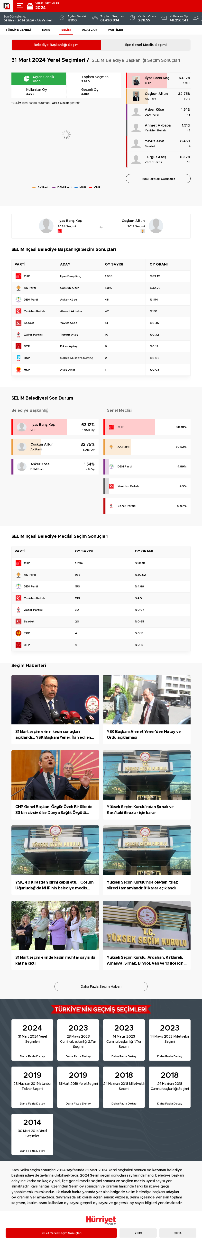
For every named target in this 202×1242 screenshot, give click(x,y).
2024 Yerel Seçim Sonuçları (61, 1233)
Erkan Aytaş (69, 346)
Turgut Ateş (155, 157)
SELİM (66, 29)
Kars (46, 29)
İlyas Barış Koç (157, 78)
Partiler (115, 29)
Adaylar (89, 29)
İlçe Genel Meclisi (145, 45)
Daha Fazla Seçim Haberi (101, 986)
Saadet (150, 146)
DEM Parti (152, 114)
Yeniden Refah (155, 130)
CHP (148, 83)
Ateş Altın (67, 369)
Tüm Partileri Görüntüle (158, 178)
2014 (178, 1233)
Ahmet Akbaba (158, 125)
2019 (138, 1233)
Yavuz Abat (155, 141)
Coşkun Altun (156, 94)
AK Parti (150, 98)
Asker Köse (154, 109)
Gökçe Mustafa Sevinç (76, 357)
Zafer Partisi (154, 162)
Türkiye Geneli (18, 29)
